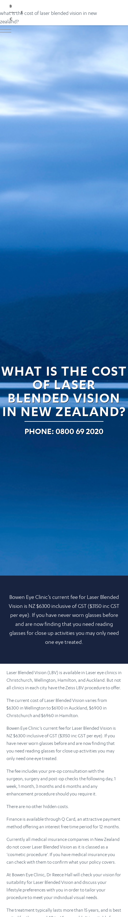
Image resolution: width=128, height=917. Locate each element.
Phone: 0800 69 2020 (64, 431)
